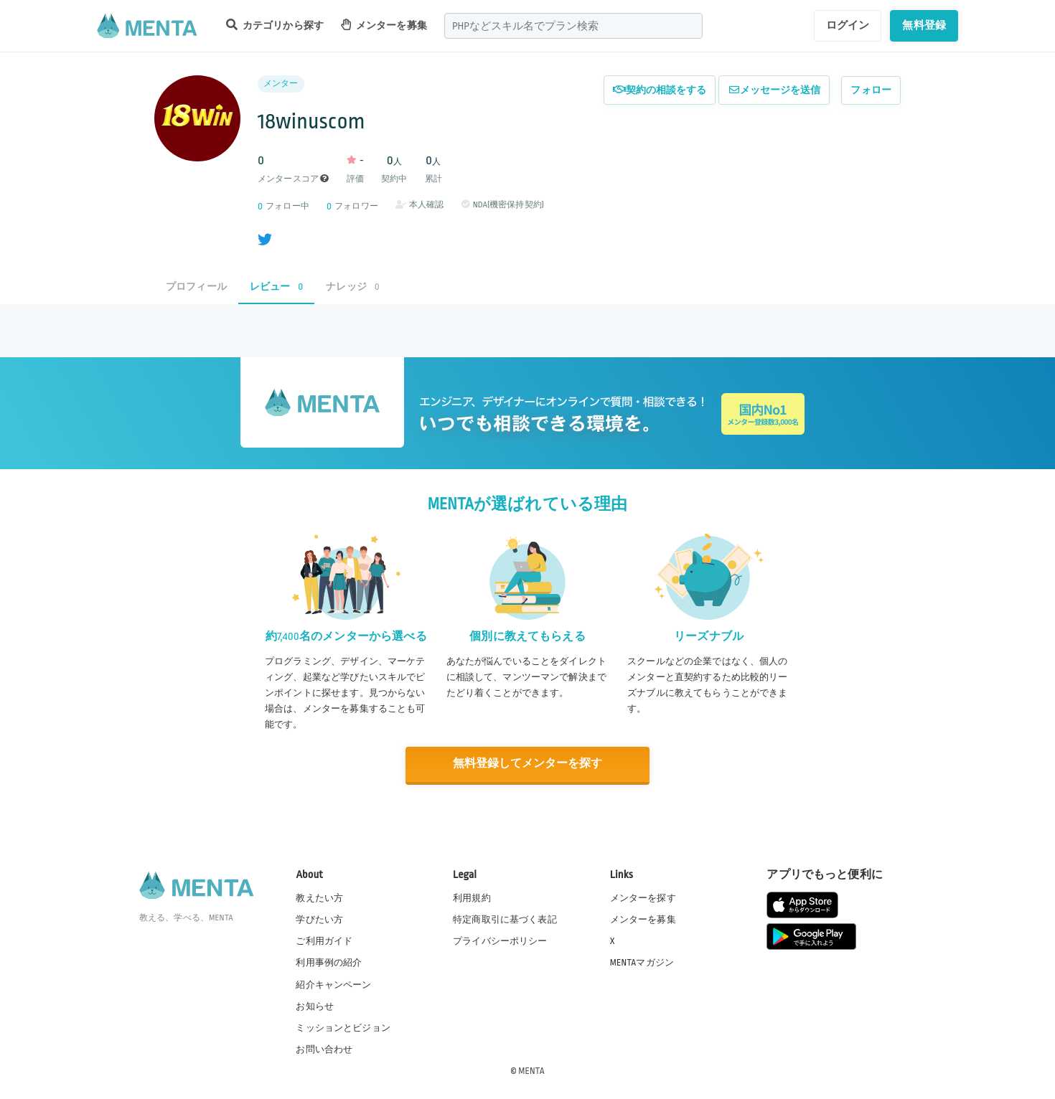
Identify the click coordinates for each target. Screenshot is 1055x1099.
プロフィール (196, 286)
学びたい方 (319, 919)
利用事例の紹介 (329, 962)
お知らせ (315, 1005)
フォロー (870, 90)
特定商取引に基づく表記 (505, 919)
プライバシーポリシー (500, 940)
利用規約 (472, 897)
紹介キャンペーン (333, 983)
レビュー (276, 286)
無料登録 (924, 25)
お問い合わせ (324, 1048)
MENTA (531, 1070)
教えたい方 (319, 897)
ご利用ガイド (324, 940)
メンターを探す (643, 897)
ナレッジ (352, 286)
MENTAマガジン (642, 962)
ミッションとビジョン (343, 1027)
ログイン (848, 25)
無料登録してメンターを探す (527, 764)
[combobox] (573, 26)
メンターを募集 (384, 25)
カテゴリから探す (275, 25)
